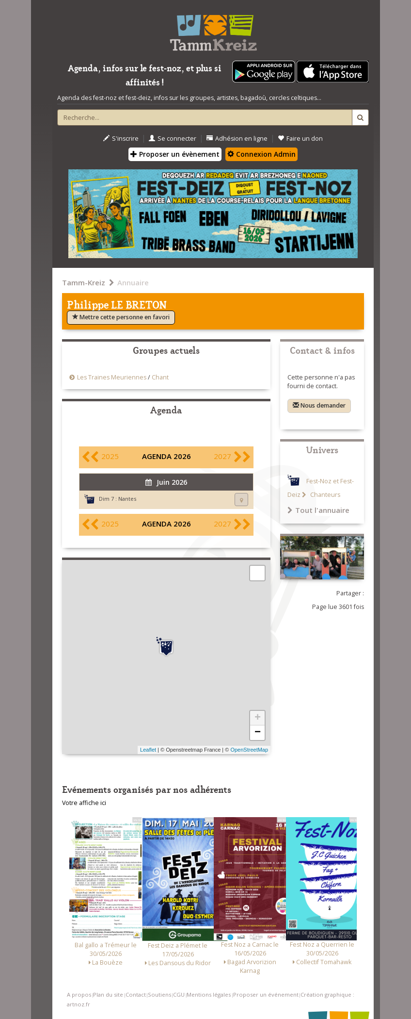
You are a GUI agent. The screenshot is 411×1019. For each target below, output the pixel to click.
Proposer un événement (266, 994)
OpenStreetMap (249, 750)
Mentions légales (209, 994)
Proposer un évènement (175, 154)
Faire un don (300, 138)
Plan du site (108, 994)
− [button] (257, 732)
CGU (179, 994)
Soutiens (159, 994)
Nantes (127, 498)
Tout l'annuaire (318, 510)
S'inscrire (121, 138)
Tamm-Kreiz (83, 282)
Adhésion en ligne (237, 138)
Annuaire (133, 282)
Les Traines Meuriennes (112, 377)
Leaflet (148, 750)
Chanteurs (324, 495)
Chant (160, 377)
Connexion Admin (261, 154)
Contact (136, 994)
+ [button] (257, 718)
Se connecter (172, 138)
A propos (79, 994)
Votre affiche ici (84, 803)
